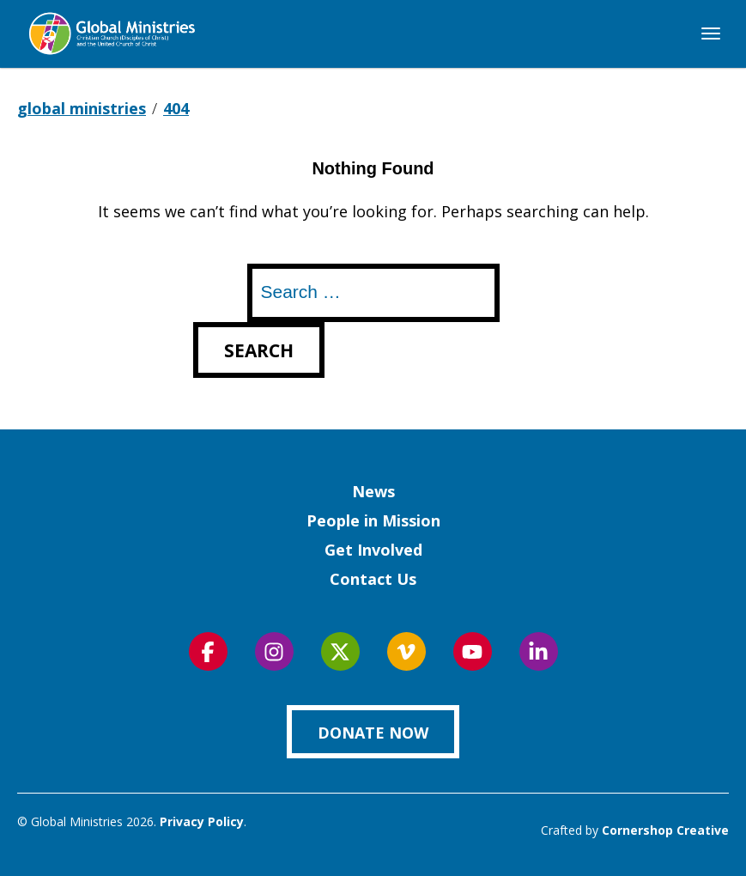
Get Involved (373, 549)
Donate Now (373, 732)
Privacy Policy (202, 821)
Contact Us (373, 579)
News (373, 491)
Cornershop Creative (665, 830)
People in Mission (373, 520)
